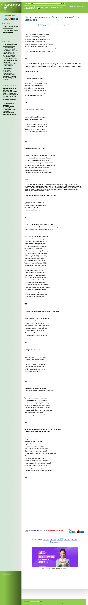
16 (65, 539)
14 (58, 539)
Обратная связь (72, 7)
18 (72, 539)
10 (44, 539)
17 (69, 539)
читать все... (44, 8)
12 (51, 539)
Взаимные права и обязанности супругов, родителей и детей (10, 91)
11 (48, 539)
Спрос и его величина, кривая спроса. (10, 27)
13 (55, 539)
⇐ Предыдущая (44, 25)
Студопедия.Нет (34, 601)
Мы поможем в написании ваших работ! (55, 568)
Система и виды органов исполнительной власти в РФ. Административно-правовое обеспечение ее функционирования (9, 109)
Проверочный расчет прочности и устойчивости (10, 62)
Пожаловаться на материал (79, 7)
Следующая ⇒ (65, 25)
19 (76, 539)
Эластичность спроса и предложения (10, 31)
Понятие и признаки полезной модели (10, 45)
